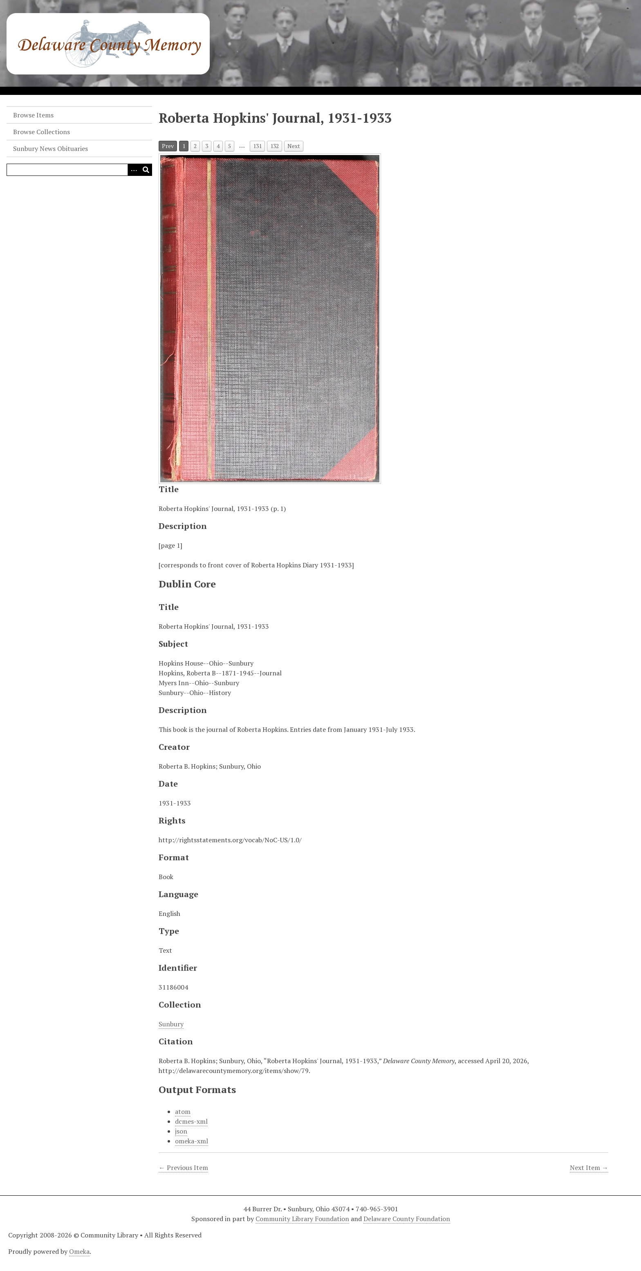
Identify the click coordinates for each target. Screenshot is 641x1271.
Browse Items (33, 114)
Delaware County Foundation (406, 1218)
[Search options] (134, 170)
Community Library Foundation (302, 1218)
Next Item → (589, 1167)
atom (183, 1111)
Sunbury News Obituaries (50, 148)
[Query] (79, 170)
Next (293, 146)
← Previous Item (183, 1167)
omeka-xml (191, 1140)
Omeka (79, 1251)
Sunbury (171, 1023)
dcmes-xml (191, 1121)
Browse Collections (41, 131)
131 (257, 146)
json (181, 1131)
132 (274, 146)
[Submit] (146, 170)
